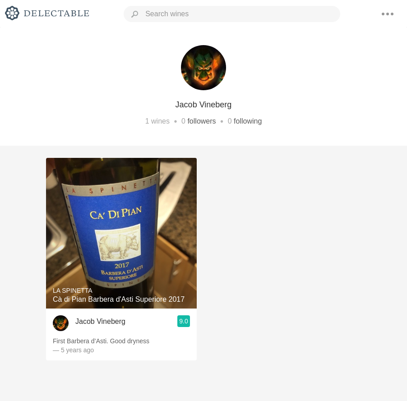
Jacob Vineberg (100, 321)
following (248, 121)
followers (201, 121)
